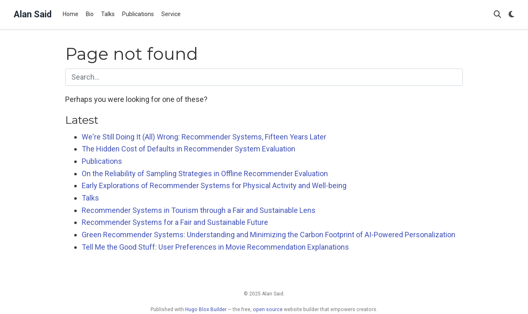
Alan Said (33, 14)
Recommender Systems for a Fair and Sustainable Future (175, 222)
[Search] (497, 14)
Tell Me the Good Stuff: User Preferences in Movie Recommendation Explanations (215, 247)
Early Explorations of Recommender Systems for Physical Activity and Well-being (214, 185)
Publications (102, 161)
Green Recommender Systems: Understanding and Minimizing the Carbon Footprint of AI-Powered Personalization (268, 234)
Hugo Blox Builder (205, 309)
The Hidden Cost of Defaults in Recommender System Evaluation (188, 148)
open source (268, 309)
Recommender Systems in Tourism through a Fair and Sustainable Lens (199, 210)
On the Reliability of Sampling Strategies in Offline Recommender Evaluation (205, 173)
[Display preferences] (511, 14)
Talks (90, 198)
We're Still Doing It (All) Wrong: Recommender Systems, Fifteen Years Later (204, 136)
